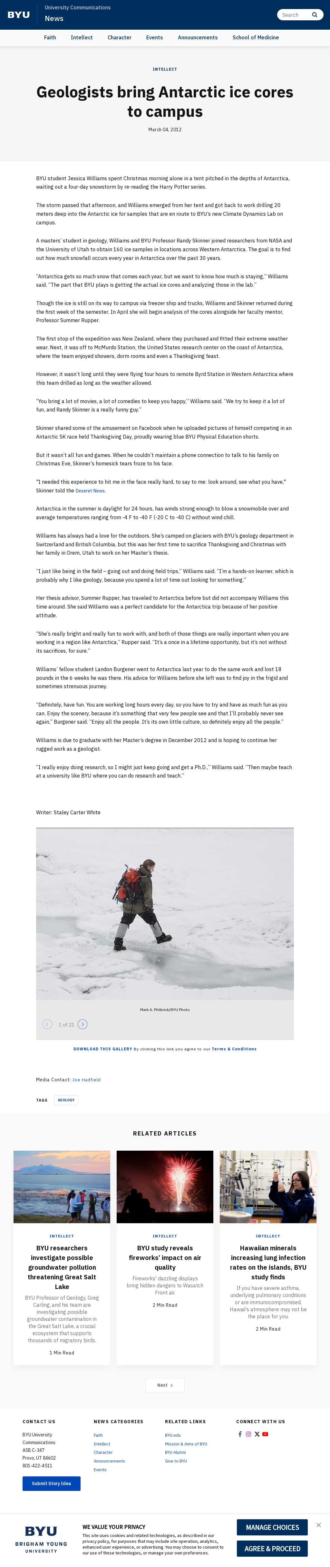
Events (154, 37)
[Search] (300, 14)
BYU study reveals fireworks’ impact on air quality (165, 1257)
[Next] (82, 1024)
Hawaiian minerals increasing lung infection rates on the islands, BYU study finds (268, 1266)
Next (165, 1394)
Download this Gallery (102, 1048)
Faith (50, 37)
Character (119, 37)
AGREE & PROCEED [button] (272, 1548)
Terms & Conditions (234, 1048)
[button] (319, 1525)
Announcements (198, 37)
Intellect (82, 37)
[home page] (18, 15)
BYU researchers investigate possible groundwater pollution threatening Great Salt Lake (61, 1271)
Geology (66, 1100)
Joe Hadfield (87, 1080)
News (54, 18)
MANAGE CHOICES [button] (272, 1527)
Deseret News (92, 490)
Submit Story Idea (52, 1496)
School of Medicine (256, 37)
